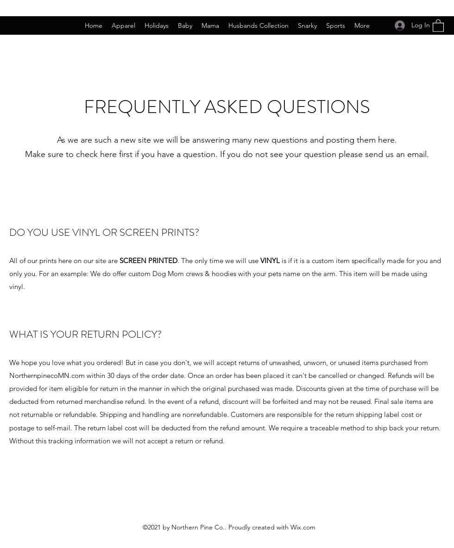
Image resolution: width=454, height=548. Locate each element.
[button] (438, 25)
